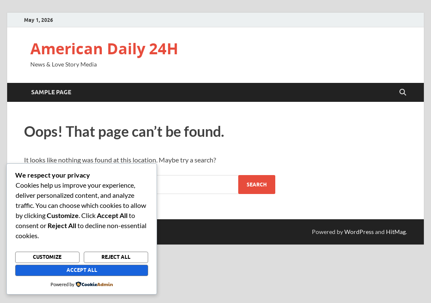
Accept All (82, 270)
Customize (47, 257)
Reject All (115, 257)
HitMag (396, 231)
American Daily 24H (104, 48)
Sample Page (51, 92)
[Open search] (402, 92)
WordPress (359, 231)
